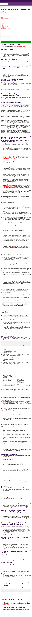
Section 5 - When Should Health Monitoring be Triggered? (5, 17)
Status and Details (8, 6)
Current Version (3, 6)
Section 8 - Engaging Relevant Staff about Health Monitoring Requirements (5, 28)
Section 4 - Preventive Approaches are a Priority (5, 15)
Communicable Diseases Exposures (5, 26)
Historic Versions (19, 6)
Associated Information (13, 6)
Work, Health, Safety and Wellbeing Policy (19, 46)
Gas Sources (3, 23)
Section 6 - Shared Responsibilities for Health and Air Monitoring (6, 18)
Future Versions (24, 6)
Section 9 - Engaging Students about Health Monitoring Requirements (5, 30)
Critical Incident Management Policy (10, 294)
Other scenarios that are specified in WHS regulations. (12, 278)
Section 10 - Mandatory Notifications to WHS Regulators (6, 31)
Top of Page (29, 65)
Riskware (6, 183)
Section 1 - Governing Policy (3, 12)
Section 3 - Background (3, 14)
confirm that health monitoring (17, 246)
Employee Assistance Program (12, 518)
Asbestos (2, 24)
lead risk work (6, 269)
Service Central (19, 572)
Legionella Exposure (3, 27)
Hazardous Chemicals (4, 22)
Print (29, 6)
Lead (2, 25)
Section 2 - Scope (2, 13)
